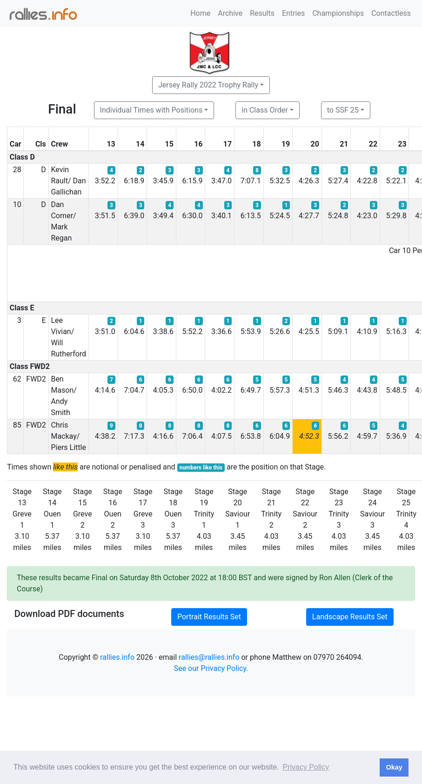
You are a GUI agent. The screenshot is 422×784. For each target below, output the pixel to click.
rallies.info (117, 657)
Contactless (391, 13)
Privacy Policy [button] (305, 767)
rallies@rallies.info (209, 657)
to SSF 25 (343, 110)
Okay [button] (394, 767)
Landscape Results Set (350, 616)
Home (200, 13)
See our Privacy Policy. (211, 668)
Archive (230, 13)
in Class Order (264, 110)
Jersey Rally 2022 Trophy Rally (208, 84)
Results (262, 13)
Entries (293, 13)
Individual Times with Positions (151, 110)
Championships (338, 13)
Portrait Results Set (209, 616)
